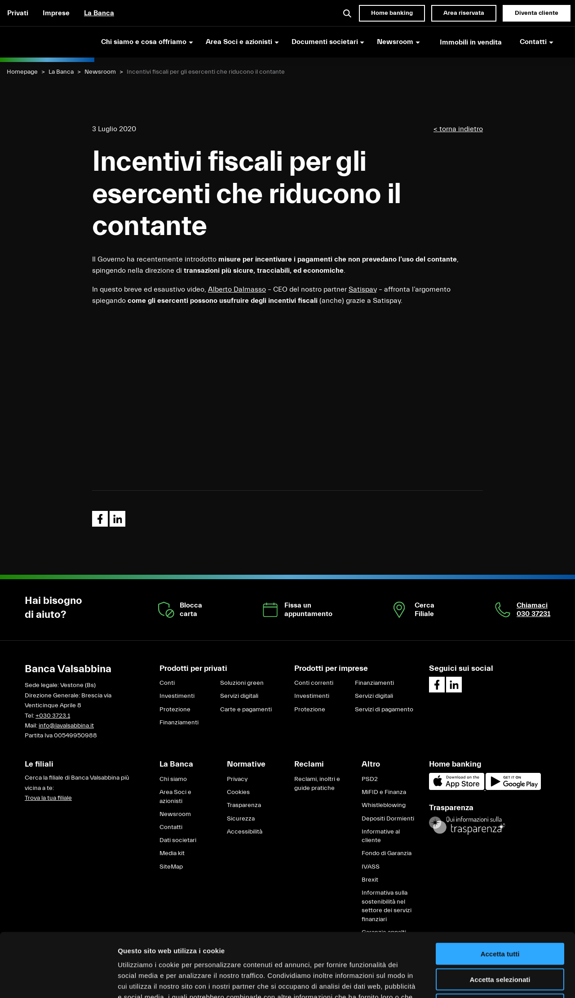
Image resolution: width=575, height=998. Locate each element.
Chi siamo (173, 779)
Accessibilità (244, 831)
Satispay (363, 289)
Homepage (22, 71)
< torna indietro (458, 129)
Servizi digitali (239, 696)
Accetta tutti (500, 890)
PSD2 (370, 779)
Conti (167, 683)
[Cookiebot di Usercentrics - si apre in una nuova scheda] (58, 980)
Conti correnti (313, 683)
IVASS (371, 866)
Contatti (170, 827)
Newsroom (100, 71)
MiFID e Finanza (384, 792)
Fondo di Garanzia (386, 853)
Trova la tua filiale (48, 798)
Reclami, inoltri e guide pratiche (317, 784)
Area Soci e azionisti (175, 797)
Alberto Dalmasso (237, 289)
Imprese (56, 13)
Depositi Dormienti (388, 818)
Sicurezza (241, 818)
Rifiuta (500, 941)
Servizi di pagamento (384, 709)
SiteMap (171, 866)
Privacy (237, 779)
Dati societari (177, 840)
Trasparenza (244, 805)
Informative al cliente (381, 836)
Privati (17, 13)
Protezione (174, 709)
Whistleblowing (384, 805)
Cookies (238, 792)
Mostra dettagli (472, 980)
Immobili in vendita (471, 42)
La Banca (99, 13)
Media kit (172, 853)
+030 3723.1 (52, 715)
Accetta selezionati (499, 915)
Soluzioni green (242, 683)
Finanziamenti (179, 722)
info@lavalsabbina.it (66, 725)
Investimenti (177, 696)
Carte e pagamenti (246, 709)
